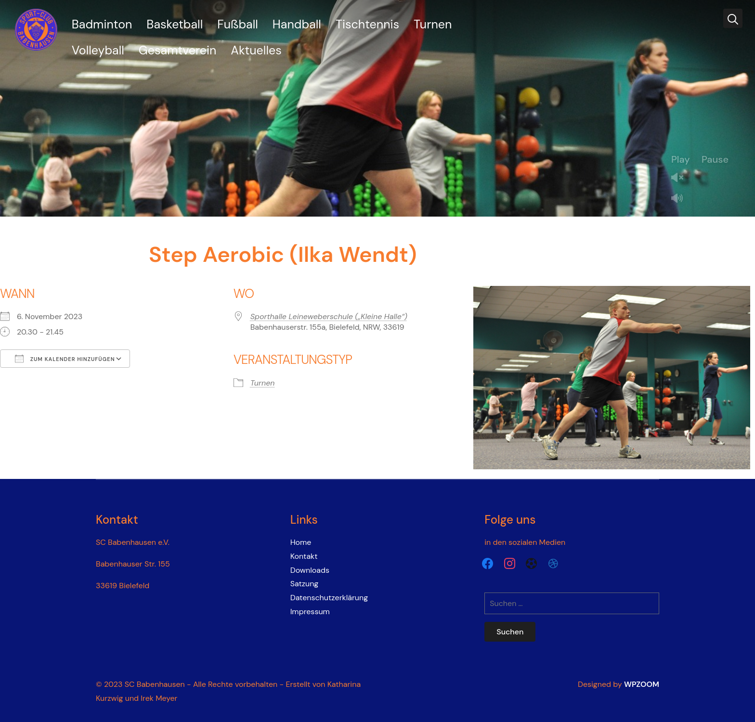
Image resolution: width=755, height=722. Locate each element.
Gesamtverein (177, 50)
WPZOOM (641, 684)
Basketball (174, 24)
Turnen (433, 24)
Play (680, 159)
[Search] (732, 18)
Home (301, 542)
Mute (680, 199)
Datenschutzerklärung (329, 598)
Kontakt (304, 556)
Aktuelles (256, 50)
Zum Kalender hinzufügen (65, 358)
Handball (297, 24)
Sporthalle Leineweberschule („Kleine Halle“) (328, 316)
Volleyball (98, 50)
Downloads (309, 570)
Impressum (310, 611)
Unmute (680, 178)
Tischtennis (367, 24)
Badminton (102, 24)
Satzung (304, 584)
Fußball (237, 24)
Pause (715, 159)
